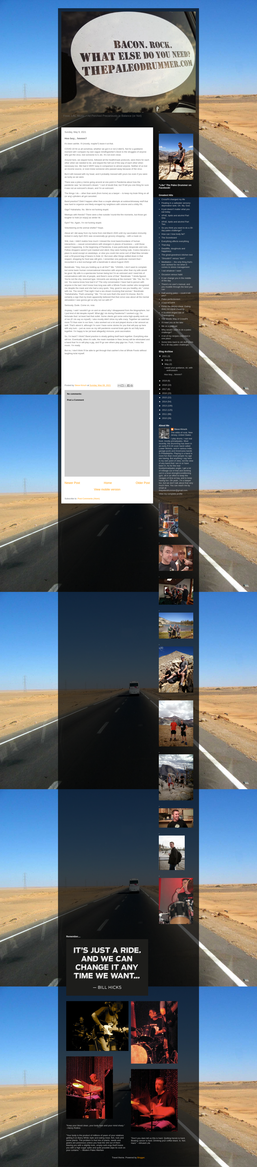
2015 (165, 397)
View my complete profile (170, 494)
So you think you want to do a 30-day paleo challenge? (177, 229)
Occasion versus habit (171, 274)
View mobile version (107, 489)
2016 (165, 393)
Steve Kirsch (180, 429)
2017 (165, 389)
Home (108, 483)
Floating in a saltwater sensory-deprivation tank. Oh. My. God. (176, 204)
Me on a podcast (169, 326)
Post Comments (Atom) (89, 498)
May (167, 364)
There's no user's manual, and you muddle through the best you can (176, 287)
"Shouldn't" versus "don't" (173, 258)
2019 (165, 380)
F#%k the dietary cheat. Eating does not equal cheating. (175, 307)
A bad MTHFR (168, 303)
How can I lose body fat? (173, 234)
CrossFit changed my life (173, 199)
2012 (165, 410)
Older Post (143, 483)
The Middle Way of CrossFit (174, 319)
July (167, 360)
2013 (165, 405)
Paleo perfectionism (170, 299)
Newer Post (72, 483)
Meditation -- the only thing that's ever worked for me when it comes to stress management (176, 264)
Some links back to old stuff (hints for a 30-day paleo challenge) (177, 343)
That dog (165, 245)
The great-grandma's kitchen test (177, 255)
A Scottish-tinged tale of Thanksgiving (172, 313)
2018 (165, 385)
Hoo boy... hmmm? (173, 374)
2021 (165, 356)
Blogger (141, 1157)
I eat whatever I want (171, 270)
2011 (165, 414)
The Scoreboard (169, 237)
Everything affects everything (175, 241)
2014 (165, 401)
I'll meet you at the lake (172, 322)
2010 (165, 418)
